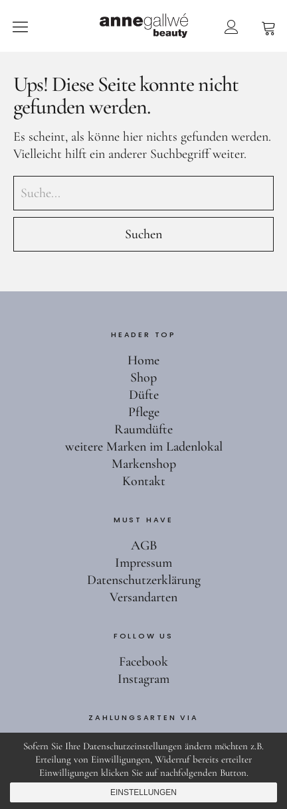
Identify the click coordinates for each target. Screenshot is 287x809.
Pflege (143, 412)
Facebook (143, 662)
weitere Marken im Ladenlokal (144, 447)
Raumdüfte (143, 429)
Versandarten (143, 597)
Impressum (143, 563)
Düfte (144, 395)
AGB (144, 545)
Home (143, 360)
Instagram (143, 679)
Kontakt (143, 481)
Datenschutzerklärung (144, 580)
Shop (143, 378)
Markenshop (144, 464)
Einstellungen (143, 792)
